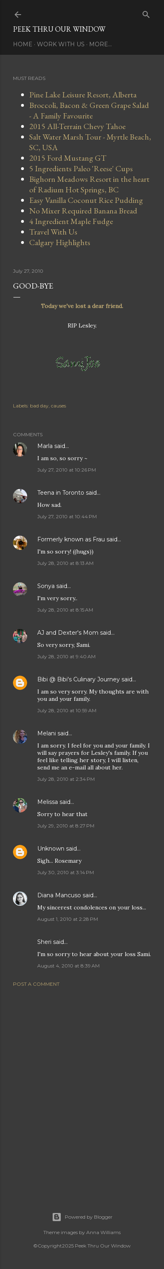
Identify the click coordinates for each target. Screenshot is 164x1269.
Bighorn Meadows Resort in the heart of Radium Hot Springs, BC (89, 184)
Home (22, 44)
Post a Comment (36, 984)
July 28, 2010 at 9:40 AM (66, 656)
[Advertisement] (82, 1089)
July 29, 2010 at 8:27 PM (65, 826)
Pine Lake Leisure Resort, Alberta (82, 94)
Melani (46, 733)
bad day (39, 406)
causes (58, 406)
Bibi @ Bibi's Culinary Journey (78, 679)
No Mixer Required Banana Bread (83, 210)
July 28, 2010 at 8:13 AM (65, 563)
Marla (45, 446)
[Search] (146, 13)
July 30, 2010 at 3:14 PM (65, 872)
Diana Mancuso (59, 895)
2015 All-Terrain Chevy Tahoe (77, 126)
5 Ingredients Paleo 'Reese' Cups (81, 168)
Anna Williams (103, 1232)
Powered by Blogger (82, 1217)
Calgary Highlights (59, 242)
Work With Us (61, 44)
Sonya (46, 586)
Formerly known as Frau (71, 539)
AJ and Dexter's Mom (67, 632)
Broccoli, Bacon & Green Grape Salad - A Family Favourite (89, 110)
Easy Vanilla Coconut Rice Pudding (86, 200)
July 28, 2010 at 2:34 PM (66, 779)
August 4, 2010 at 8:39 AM (68, 966)
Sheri (44, 942)
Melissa (47, 802)
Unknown (50, 848)
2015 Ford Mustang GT (67, 158)
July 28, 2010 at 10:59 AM (66, 710)
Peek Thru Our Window (59, 29)
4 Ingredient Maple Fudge (71, 221)
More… (100, 44)
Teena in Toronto (60, 492)
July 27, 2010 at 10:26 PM (66, 470)
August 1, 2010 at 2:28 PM (67, 919)
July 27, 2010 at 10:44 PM (67, 516)
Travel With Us (53, 231)
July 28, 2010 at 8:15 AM (65, 610)
